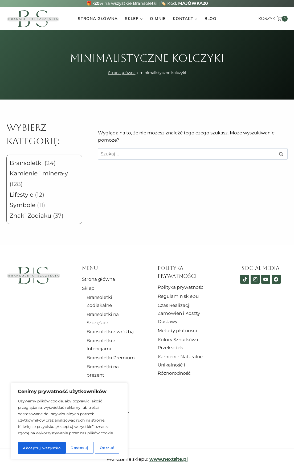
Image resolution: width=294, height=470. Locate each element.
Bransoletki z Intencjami (101, 345)
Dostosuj (31, 448)
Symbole (22, 205)
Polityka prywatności (181, 287)
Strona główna (98, 18)
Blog (210, 18)
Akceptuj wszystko (96, 448)
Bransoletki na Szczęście (103, 318)
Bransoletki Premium (111, 357)
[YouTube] (265, 279)
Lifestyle (21, 194)
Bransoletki (26, 163)
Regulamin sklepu (178, 296)
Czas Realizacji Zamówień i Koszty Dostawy (179, 313)
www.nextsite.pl (168, 459)
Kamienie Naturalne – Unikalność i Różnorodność (182, 365)
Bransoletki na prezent (103, 371)
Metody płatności (177, 330)
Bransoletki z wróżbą (110, 331)
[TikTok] (244, 279)
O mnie (158, 18)
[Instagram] (255, 279)
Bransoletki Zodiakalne (99, 301)
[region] (69, 421)
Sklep (88, 288)
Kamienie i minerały (39, 173)
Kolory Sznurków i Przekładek (178, 344)
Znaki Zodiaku (30, 215)
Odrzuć (58, 448)
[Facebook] (276, 279)
